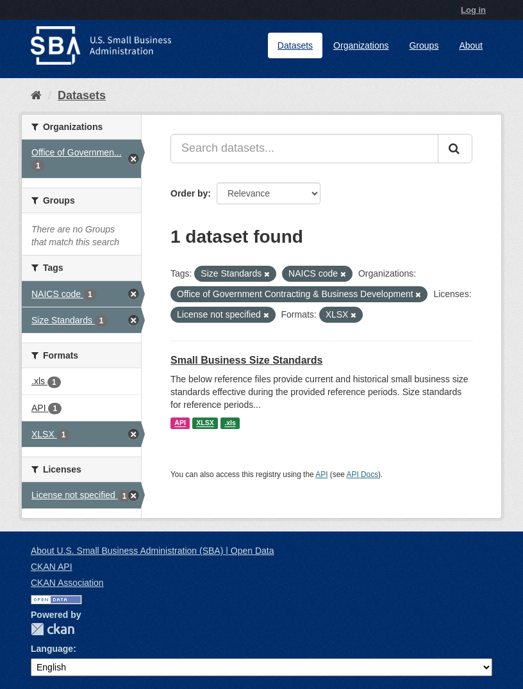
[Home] (36, 95)
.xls (230, 423)
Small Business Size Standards (246, 360)
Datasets (295, 45)
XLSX (204, 423)
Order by (189, 193)
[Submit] (455, 148)
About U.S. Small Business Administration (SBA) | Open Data (152, 551)
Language (52, 649)
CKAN (52, 629)
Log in (473, 10)
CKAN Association (67, 583)
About (471, 45)
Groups (423, 45)
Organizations (360, 45)
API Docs (363, 474)
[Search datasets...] (304, 148)
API (180, 423)
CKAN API (51, 567)
